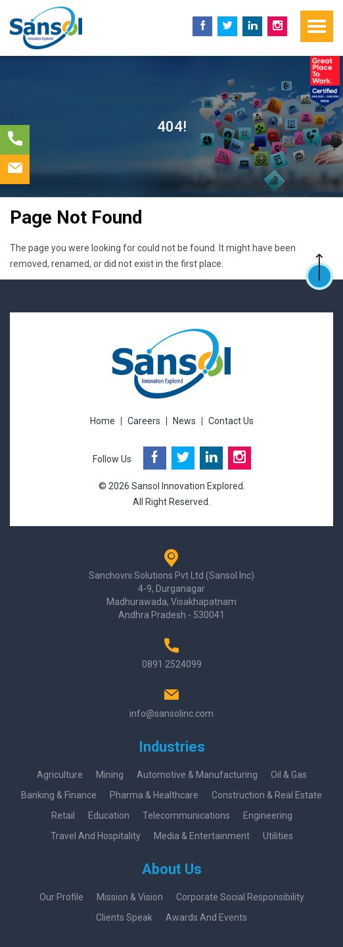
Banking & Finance (59, 795)
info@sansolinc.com (171, 713)
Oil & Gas (289, 774)
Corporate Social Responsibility (240, 897)
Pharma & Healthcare (154, 795)
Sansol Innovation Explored (187, 486)
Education (108, 815)
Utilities (278, 836)
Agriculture (60, 774)
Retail (63, 815)
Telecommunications (186, 815)
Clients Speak (124, 917)
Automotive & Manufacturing (197, 774)
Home (102, 421)
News (184, 421)
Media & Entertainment (202, 836)
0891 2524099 (172, 664)
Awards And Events (206, 917)
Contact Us (231, 421)
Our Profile (61, 897)
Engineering (267, 815)
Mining (110, 774)
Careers (143, 421)
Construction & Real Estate (267, 795)
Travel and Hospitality (96, 836)
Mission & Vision (130, 897)
